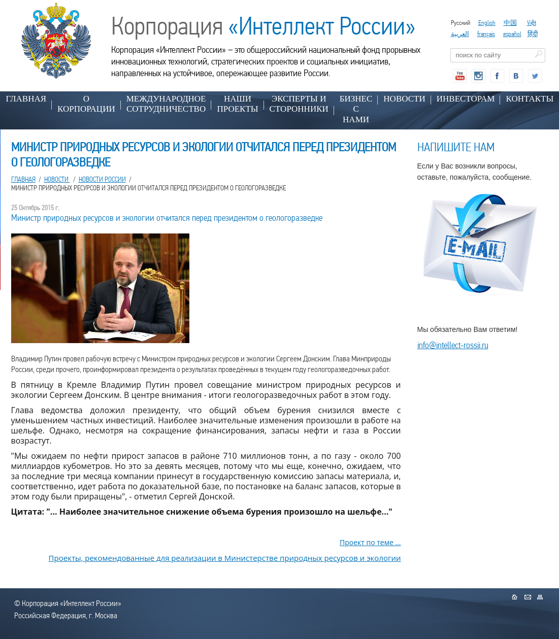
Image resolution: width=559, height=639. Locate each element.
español (512, 34)
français (486, 34)
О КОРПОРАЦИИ (86, 104)
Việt (531, 22)
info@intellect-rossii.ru (452, 345)
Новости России (102, 179)
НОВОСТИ (404, 99)
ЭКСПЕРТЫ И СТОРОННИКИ (299, 104)
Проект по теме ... (370, 542)
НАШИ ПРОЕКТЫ (237, 104)
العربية (460, 34)
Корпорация (263, 26)
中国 (510, 22)
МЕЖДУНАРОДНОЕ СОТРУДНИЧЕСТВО (166, 104)
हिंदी (533, 34)
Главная (26, 99)
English (487, 22)
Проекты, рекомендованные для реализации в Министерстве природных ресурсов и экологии (225, 558)
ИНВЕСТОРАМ (466, 99)
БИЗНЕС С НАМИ (356, 109)
